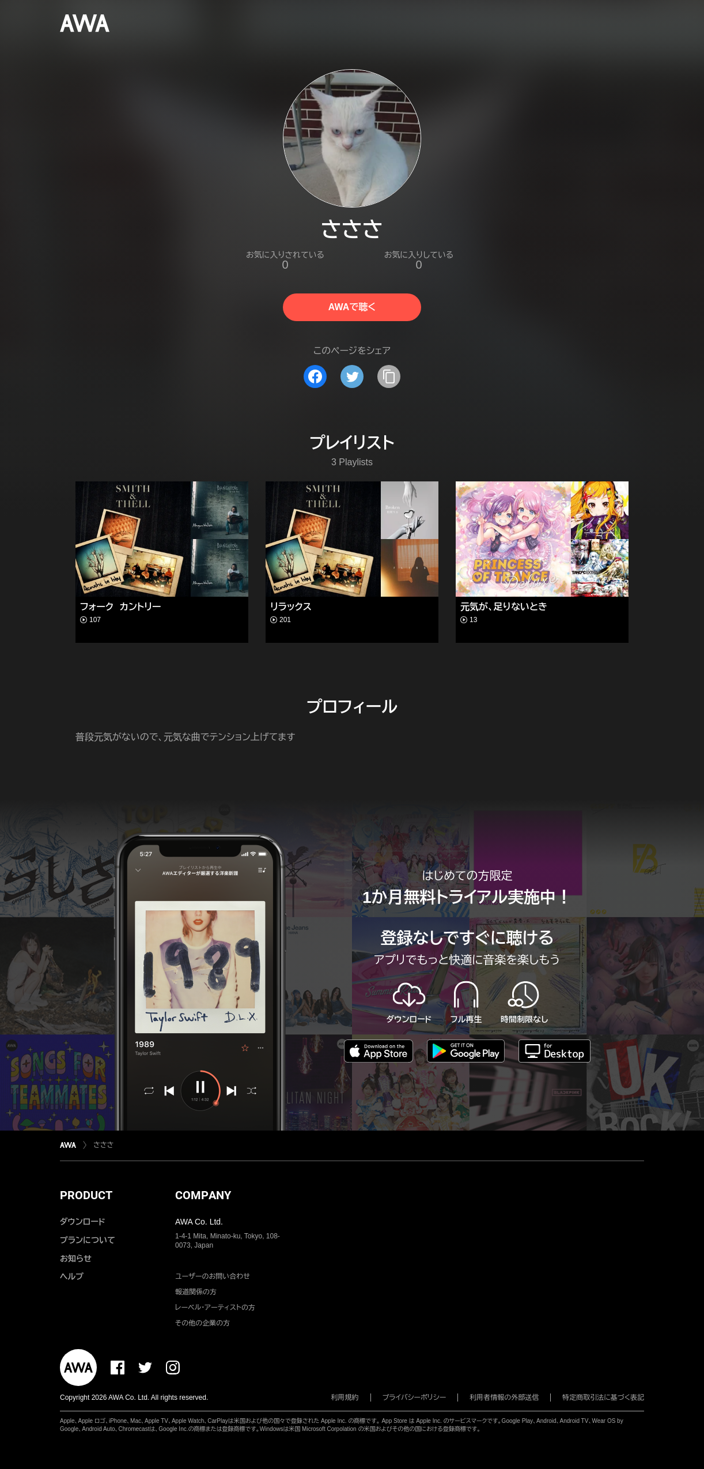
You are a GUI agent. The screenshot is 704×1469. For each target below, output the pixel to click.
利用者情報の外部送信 (504, 1397)
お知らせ (76, 1258)
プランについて (87, 1240)
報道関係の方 (196, 1292)
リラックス (291, 607)
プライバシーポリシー (414, 1397)
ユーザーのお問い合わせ (212, 1276)
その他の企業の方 (202, 1323)
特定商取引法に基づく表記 (603, 1397)
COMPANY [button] (203, 1195)
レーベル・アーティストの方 (215, 1308)
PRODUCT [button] (86, 1195)
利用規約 (345, 1397)
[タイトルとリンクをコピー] (388, 376)
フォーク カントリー (120, 607)
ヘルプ (72, 1276)
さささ (103, 1145)
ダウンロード (82, 1221)
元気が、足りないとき (503, 607)
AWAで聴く (352, 307)
